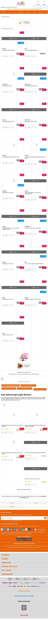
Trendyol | (31, 546)
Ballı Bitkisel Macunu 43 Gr (8, 121)
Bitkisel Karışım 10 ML (7, 85)
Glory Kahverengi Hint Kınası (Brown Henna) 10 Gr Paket (12, 453)
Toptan (28, 12)
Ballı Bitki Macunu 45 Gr (7, 299)
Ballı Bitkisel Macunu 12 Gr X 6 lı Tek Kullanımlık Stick (33, 193)
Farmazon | (24, 547)
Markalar (4, 12)
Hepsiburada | (38, 546)
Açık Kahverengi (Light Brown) (11, 385)
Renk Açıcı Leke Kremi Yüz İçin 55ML (33, 228)
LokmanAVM (24, 615)
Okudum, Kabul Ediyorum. (11, 521)
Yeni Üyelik (43, 496)
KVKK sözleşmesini (7, 520)
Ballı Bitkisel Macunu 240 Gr (8, 50)
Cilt (9, 12)
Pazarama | (44, 546)
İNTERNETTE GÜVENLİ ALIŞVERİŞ (24, 596)
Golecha (12, 506)
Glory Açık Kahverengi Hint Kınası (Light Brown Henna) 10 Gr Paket (35, 426)
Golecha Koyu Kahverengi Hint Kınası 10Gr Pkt (35, 452)
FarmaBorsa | (17, 547)
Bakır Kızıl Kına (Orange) (9, 388)
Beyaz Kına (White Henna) (24, 388)
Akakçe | (35, 547)
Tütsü (14, 12)
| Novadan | (10, 547)
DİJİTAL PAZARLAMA (24, 601)
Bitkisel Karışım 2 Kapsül (7, 263)
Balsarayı (4, 191)
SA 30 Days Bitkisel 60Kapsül (31, 50)
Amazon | (25, 546)
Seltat (3, 297)
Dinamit (4, 155)
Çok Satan (21, 12)
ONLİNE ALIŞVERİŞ (24, 591)
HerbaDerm (27, 226)
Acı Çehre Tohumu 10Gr (7, 334)
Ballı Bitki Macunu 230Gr (7, 192)
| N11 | (2, 546)
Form (34, 12)
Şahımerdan (27, 84)
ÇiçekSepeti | (14, 546)
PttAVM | (20, 546)
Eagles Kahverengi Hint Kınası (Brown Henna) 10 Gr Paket (12, 426)
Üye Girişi (23, 497)
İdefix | (39, 547)
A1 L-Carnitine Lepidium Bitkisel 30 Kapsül (34, 263)
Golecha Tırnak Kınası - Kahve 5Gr (32, 478)
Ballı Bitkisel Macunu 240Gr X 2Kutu (33, 299)
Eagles (12, 503)
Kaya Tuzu (41, 12)
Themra (4, 48)
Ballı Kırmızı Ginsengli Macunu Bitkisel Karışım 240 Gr (35, 157)
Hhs (26, 48)
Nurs (3, 333)
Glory (35, 503)
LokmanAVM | (7, 546)
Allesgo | (30, 547)
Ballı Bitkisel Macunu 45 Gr (31, 121)
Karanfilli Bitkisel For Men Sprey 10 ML (11, 157)
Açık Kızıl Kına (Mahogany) (28, 385)
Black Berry (4, 84)
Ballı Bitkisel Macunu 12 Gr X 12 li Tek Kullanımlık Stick (10, 228)
